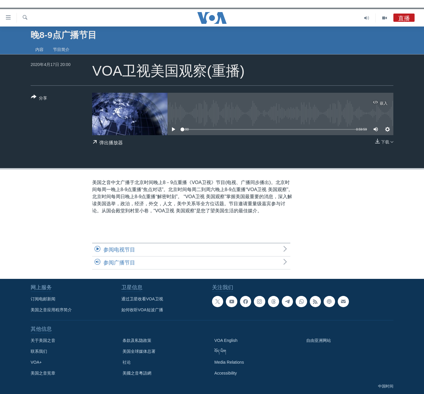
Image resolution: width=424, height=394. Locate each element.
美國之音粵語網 (136, 373)
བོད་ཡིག (220, 351)
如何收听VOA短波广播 (142, 309)
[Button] (39, 99)
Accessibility (225, 373)
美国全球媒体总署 (138, 351)
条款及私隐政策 (136, 340)
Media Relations (229, 362)
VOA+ (36, 362)
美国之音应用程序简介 (51, 309)
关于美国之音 (43, 340)
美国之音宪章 (43, 373)
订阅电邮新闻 (43, 299)
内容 (39, 49)
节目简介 (61, 49)
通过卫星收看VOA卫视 (142, 299)
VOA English (226, 340)
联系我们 (39, 351)
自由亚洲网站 (318, 340)
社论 (126, 362)
